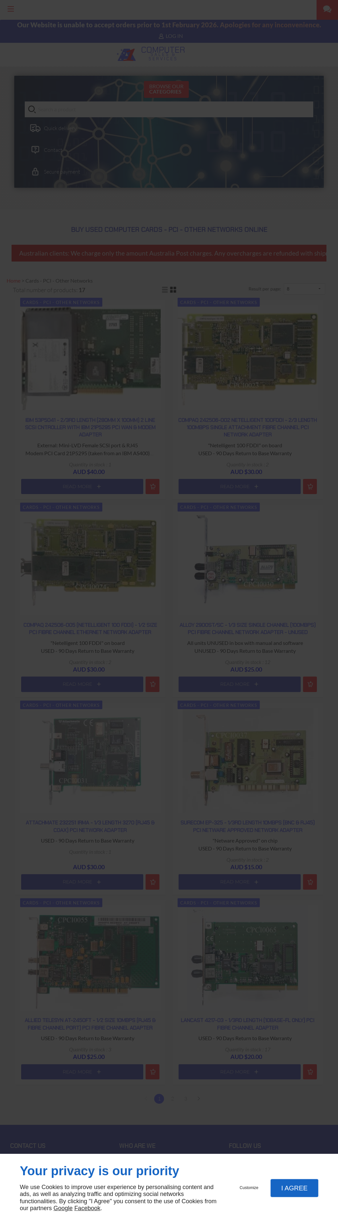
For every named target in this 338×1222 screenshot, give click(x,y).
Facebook (87, 1208)
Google (63, 1208)
